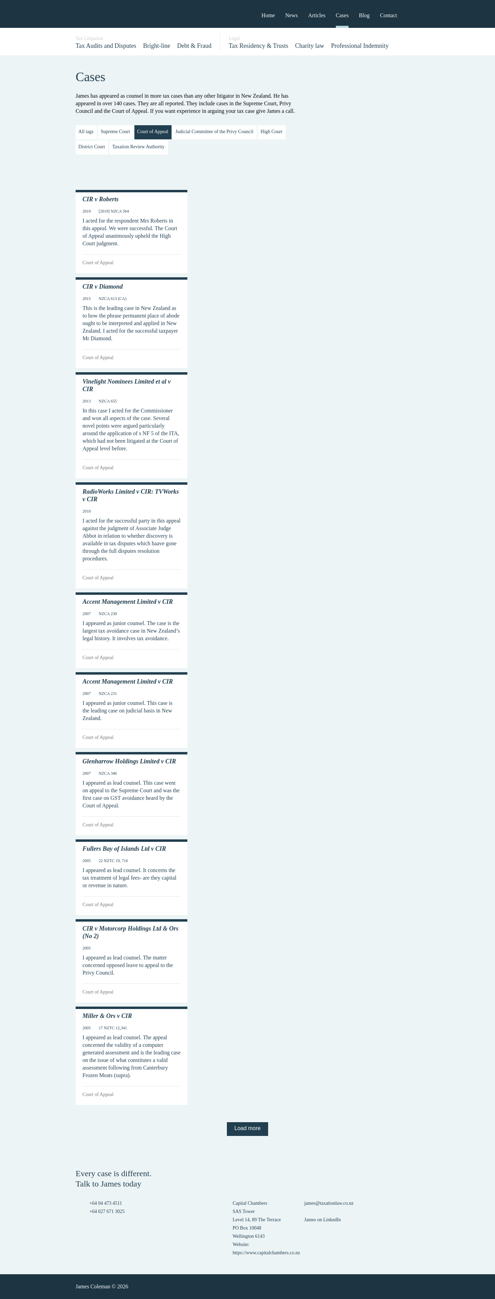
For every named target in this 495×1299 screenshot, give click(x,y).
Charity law (309, 45)
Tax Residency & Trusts (258, 45)
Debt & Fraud (194, 45)
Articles (317, 15)
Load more (247, 1128)
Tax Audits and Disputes (106, 45)
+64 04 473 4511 (105, 1203)
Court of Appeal (152, 131)
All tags (86, 131)
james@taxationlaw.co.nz (328, 1203)
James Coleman (95, 14)
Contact (388, 15)
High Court (271, 131)
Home (268, 15)
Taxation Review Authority (138, 146)
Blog (364, 15)
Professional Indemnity (359, 45)
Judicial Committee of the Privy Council (214, 131)
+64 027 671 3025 (106, 1211)
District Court (91, 146)
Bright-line (156, 45)
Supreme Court (115, 131)
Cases (342, 15)
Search (412, 14)
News (291, 15)
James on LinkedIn (322, 1219)
